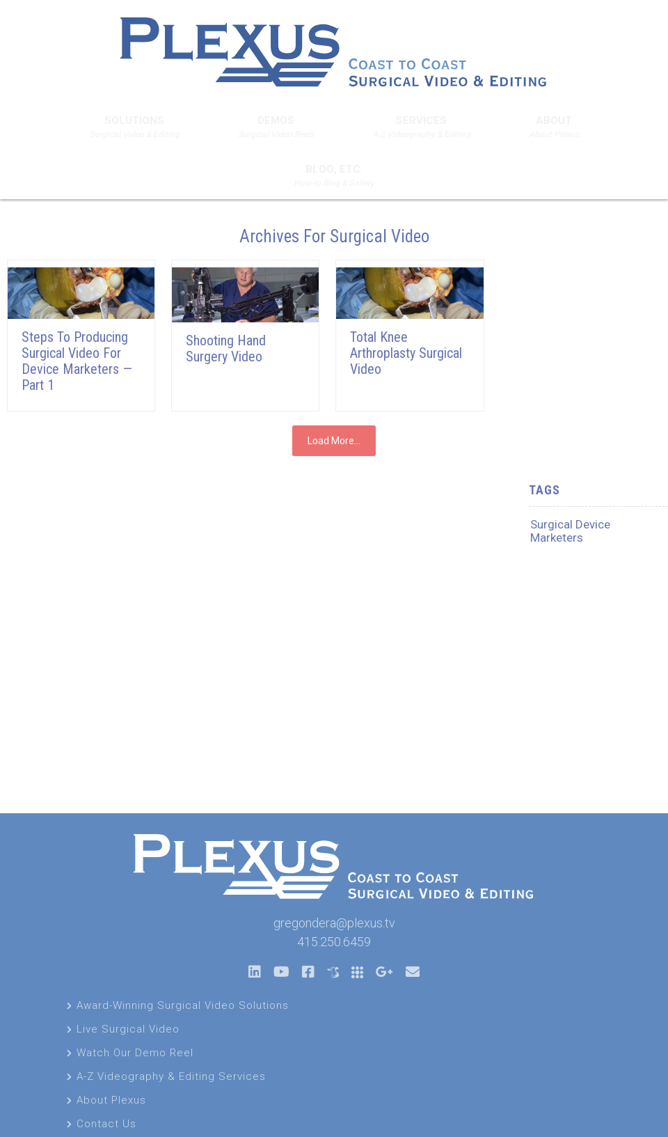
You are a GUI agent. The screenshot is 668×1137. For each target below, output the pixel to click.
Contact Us (106, 1124)
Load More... (334, 440)
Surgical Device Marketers (570, 530)
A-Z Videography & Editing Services (171, 1076)
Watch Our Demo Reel (135, 1052)
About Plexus (111, 1100)
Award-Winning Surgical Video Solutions (183, 1005)
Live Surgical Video (128, 1029)
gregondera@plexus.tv (334, 923)
